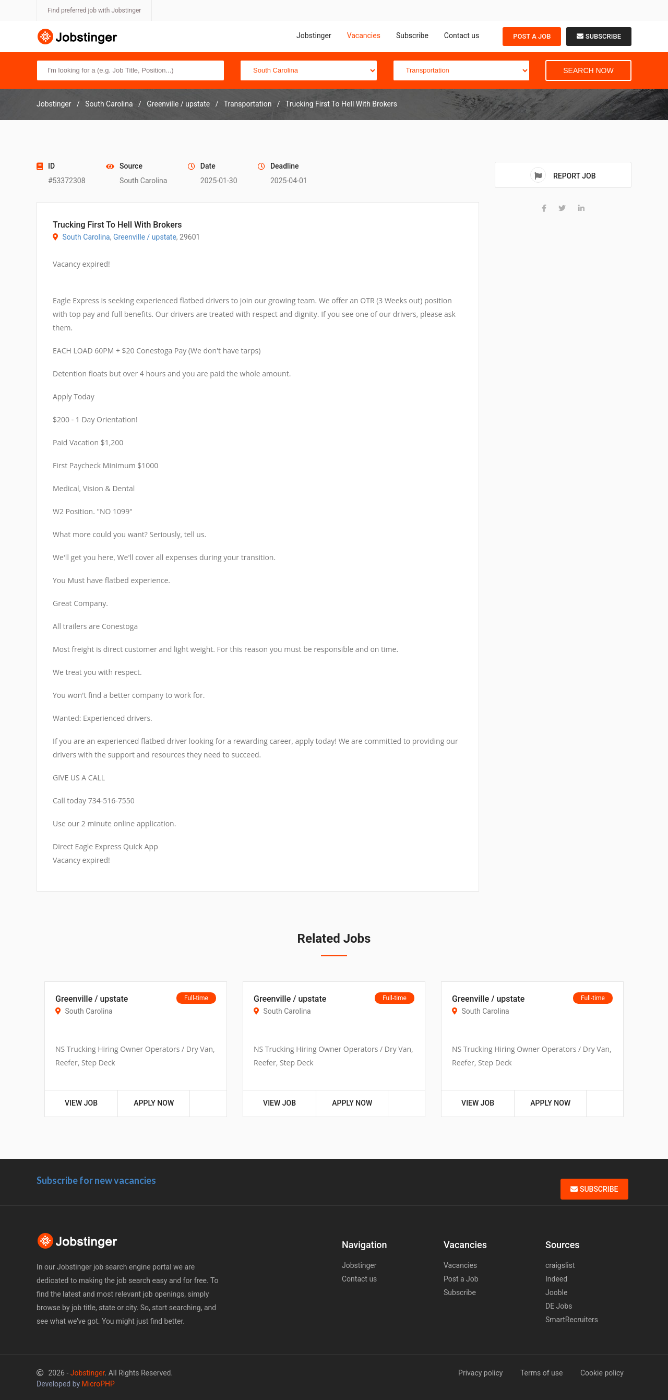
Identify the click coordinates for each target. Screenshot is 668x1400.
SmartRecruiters (571, 1319)
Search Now (588, 70)
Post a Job (532, 36)
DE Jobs (558, 1306)
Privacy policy (480, 1373)
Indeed (556, 1279)
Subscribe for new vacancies (96, 1180)
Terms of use (541, 1373)
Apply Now (154, 1103)
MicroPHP (98, 1384)
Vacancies (363, 35)
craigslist (560, 1265)
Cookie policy (602, 1373)
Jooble (556, 1292)
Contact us (461, 35)
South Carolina (86, 237)
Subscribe (412, 35)
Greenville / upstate (144, 237)
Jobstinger (313, 35)
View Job (81, 1103)
